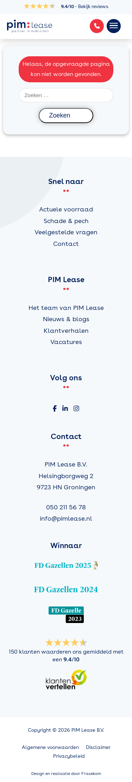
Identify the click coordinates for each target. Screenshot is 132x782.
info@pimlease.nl (66, 518)
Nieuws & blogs (66, 319)
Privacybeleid (69, 756)
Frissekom (91, 773)
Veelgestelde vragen (66, 232)
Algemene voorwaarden (50, 747)
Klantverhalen (66, 330)
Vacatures (66, 341)
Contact (66, 243)
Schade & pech (66, 220)
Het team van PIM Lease (66, 307)
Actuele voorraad (66, 209)
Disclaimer (98, 747)
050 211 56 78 (66, 507)
